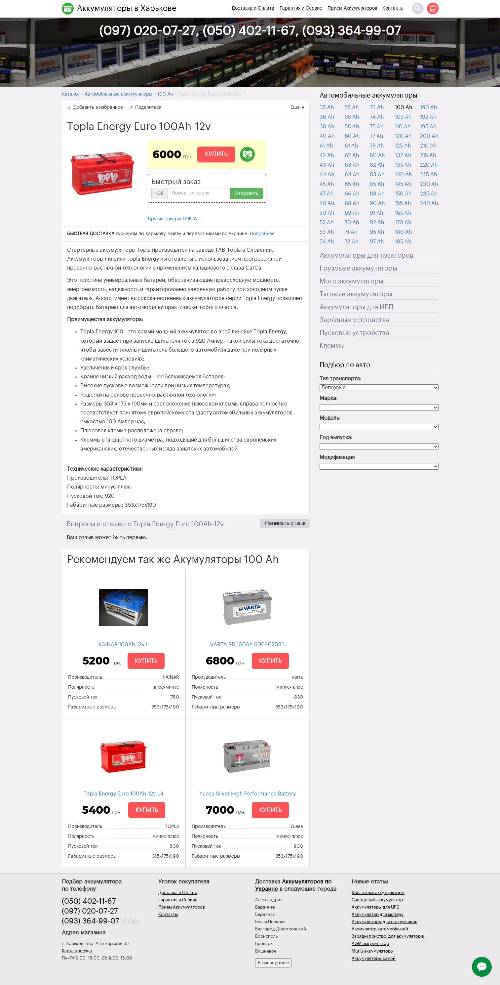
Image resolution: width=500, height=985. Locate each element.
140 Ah (403, 174)
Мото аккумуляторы (351, 281)
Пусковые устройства (354, 333)
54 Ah (327, 241)
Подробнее (262, 234)
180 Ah (403, 232)
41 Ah (326, 146)
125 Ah (403, 146)
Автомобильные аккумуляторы (368, 95)
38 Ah (327, 126)
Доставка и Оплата (253, 8)
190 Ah (428, 107)
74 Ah (377, 117)
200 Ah (429, 136)
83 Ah (377, 174)
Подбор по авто (345, 365)
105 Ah (403, 117)
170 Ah (403, 222)
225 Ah (428, 174)
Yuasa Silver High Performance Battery (247, 793)
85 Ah (377, 184)
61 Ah (351, 146)
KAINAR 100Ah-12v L (123, 644)
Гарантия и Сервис (301, 8)
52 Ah (327, 222)
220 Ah (429, 165)
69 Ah (352, 213)
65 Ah (352, 184)
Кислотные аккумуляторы (378, 892)
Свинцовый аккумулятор (377, 900)
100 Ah (403, 107)
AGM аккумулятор (370, 943)
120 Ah (403, 136)
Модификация (337, 457)
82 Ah (377, 165)
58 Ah (352, 126)
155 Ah (403, 203)
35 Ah (327, 107)
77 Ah (376, 136)
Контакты (393, 8)
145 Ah (403, 184)
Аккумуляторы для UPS (375, 907)
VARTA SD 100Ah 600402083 (247, 644)
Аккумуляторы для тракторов (366, 255)
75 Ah (377, 126)
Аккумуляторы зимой (374, 958)
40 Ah (327, 136)
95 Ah (377, 232)
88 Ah (377, 193)
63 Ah (352, 165)
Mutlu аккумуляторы (373, 951)
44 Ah (327, 174)
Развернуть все (273, 963)
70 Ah (352, 222)
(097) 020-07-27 (90, 911)
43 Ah (327, 165)
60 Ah (352, 136)
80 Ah (377, 155)
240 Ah (429, 203)
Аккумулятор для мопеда (378, 914)
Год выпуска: (336, 437)
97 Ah (377, 241)
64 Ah (352, 174)
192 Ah (428, 117)
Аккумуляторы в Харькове (126, 8)
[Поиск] (418, 8)
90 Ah (377, 203)
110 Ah (403, 126)
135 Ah (403, 165)
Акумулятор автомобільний (380, 929)
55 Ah (352, 107)
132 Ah (403, 155)
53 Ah (327, 232)
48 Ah (327, 203)
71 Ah (351, 232)
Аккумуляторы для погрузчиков (384, 922)
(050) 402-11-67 (89, 901)
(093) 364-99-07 (90, 921)
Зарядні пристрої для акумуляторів (388, 936)
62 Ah (352, 155)
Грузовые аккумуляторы (358, 268)
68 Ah (352, 203)
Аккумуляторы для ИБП (356, 307)
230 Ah (429, 184)
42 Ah (327, 155)
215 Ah (428, 155)
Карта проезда (77, 951)
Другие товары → (175, 219)
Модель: (330, 418)
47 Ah (327, 193)
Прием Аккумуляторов (352, 8)
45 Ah (327, 184)
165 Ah (403, 213)
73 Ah (377, 107)
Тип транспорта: (341, 378)
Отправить (246, 193)
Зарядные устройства (355, 320)
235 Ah (429, 193)
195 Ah (428, 126)
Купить (216, 154)
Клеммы (332, 346)
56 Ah (352, 117)
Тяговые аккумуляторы (356, 294)
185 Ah (403, 241)
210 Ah (428, 146)
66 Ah (352, 193)
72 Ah (352, 241)
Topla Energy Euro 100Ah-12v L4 (124, 793)
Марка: (329, 398)
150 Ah (403, 193)
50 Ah (327, 213)
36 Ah (327, 117)
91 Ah (376, 213)
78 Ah (377, 146)
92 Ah (377, 222)
